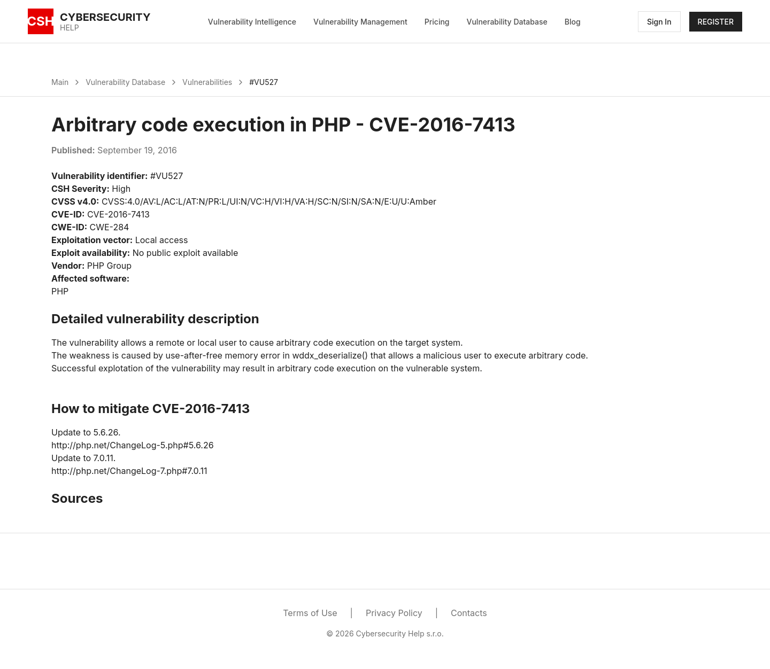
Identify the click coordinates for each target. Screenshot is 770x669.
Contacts (469, 613)
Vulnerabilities (207, 82)
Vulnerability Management (360, 21)
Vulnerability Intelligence (252, 21)
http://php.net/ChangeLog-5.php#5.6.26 (132, 445)
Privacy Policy (394, 613)
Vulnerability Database (507, 21)
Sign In (659, 21)
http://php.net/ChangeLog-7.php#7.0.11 (129, 470)
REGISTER (716, 21)
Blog (573, 21)
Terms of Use (310, 613)
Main (59, 82)
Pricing (437, 21)
